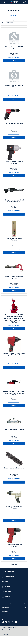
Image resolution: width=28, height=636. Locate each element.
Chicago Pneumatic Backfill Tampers (14, 239)
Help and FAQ (8, 592)
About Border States (7, 615)
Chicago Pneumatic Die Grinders (14, 430)
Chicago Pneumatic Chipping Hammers (14, 277)
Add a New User (8, 582)
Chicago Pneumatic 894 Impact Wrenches (14, 162)
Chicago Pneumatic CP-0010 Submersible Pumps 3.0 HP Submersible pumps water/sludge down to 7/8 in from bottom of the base (14, 317)
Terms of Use (5, 632)
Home (2, 5)
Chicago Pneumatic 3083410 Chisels (14, 47)
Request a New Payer (10, 587)
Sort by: (2, 22)
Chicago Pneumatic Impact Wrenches (14, 507)
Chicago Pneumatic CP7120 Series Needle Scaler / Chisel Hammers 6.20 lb (14, 393)
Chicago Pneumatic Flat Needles (14, 468)
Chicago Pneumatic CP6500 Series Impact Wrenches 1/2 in (14, 354)
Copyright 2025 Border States (9, 627)
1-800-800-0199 (9, 572)
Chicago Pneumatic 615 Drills (14, 123)
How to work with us (7, 603)
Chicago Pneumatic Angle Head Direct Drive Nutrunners (14, 201)
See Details (14, 60)
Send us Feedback (9, 597)
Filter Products (14, 16)
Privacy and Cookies (6, 629)
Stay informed (5, 607)
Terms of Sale (5, 634)
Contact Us (7, 577)
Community (5, 611)
